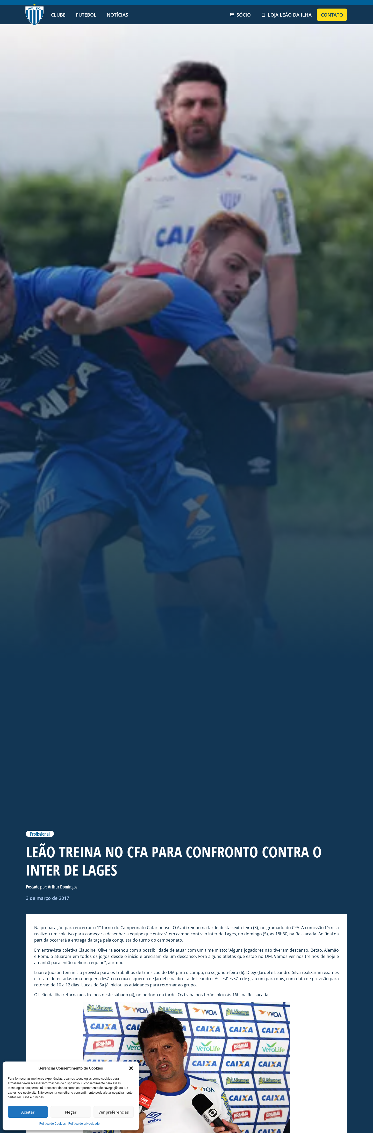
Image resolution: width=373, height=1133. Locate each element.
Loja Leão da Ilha (286, 15)
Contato (332, 15)
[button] (131, 1068)
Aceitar (27, 1112)
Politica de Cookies (52, 1123)
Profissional (40, 834)
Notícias (117, 15)
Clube (58, 15)
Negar (70, 1112)
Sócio (240, 15)
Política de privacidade (84, 1123)
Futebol (86, 15)
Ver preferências (113, 1112)
